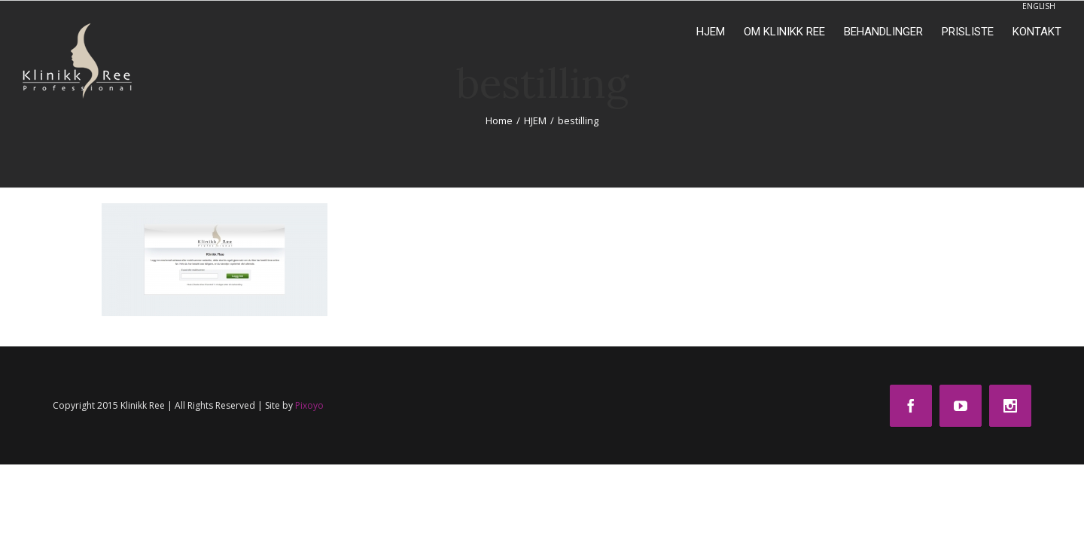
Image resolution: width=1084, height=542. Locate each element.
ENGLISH (1038, 6)
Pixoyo (309, 405)
